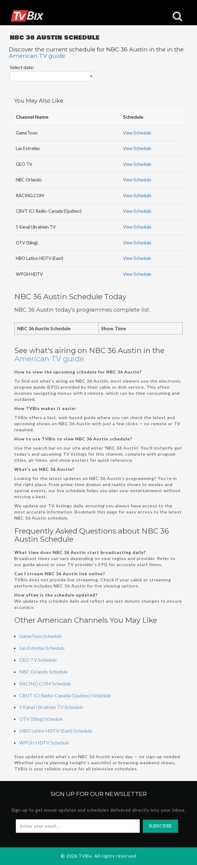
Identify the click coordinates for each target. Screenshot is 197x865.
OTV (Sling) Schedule (41, 719)
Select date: (22, 67)
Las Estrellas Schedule (42, 648)
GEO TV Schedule (38, 660)
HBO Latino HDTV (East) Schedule (55, 731)
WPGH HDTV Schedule (44, 742)
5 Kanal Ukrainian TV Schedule (51, 707)
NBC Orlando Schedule (43, 671)
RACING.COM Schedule (45, 683)
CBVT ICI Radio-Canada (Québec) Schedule (65, 695)
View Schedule (137, 132)
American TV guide (37, 55)
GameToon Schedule (40, 636)
